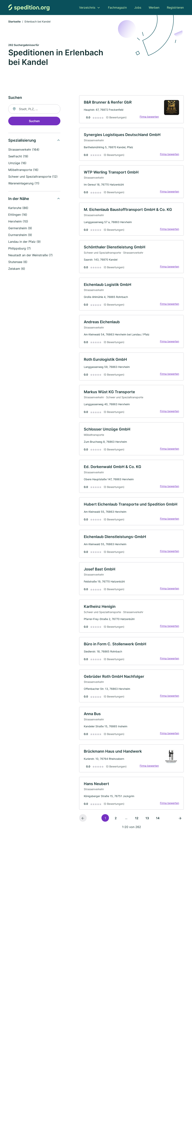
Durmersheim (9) (20, 235)
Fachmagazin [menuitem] (117, 7)
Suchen (34, 121)
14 (158, 818)
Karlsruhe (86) (18, 208)
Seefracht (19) (18, 156)
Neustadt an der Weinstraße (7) (30, 255)
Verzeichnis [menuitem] (87, 7)
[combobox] (34, 109)
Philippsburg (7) (19, 248)
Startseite (14, 21)
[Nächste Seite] (180, 818)
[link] (131, 109)
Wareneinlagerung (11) (23, 183)
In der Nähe (18, 198)
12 (136, 818)
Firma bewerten (149, 116)
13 (147, 818)
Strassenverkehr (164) (23, 149)
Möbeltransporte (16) (23, 170)
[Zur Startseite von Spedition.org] (29, 7)
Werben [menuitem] (154, 7)
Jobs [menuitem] (137, 7)
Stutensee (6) (17, 262)
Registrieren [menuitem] (175, 7)
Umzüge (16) (17, 163)
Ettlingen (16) (17, 214)
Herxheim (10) (18, 221)
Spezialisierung (22, 140)
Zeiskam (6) (16, 269)
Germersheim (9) (20, 228)
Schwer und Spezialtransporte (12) (33, 176)
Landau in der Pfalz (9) (24, 241)
